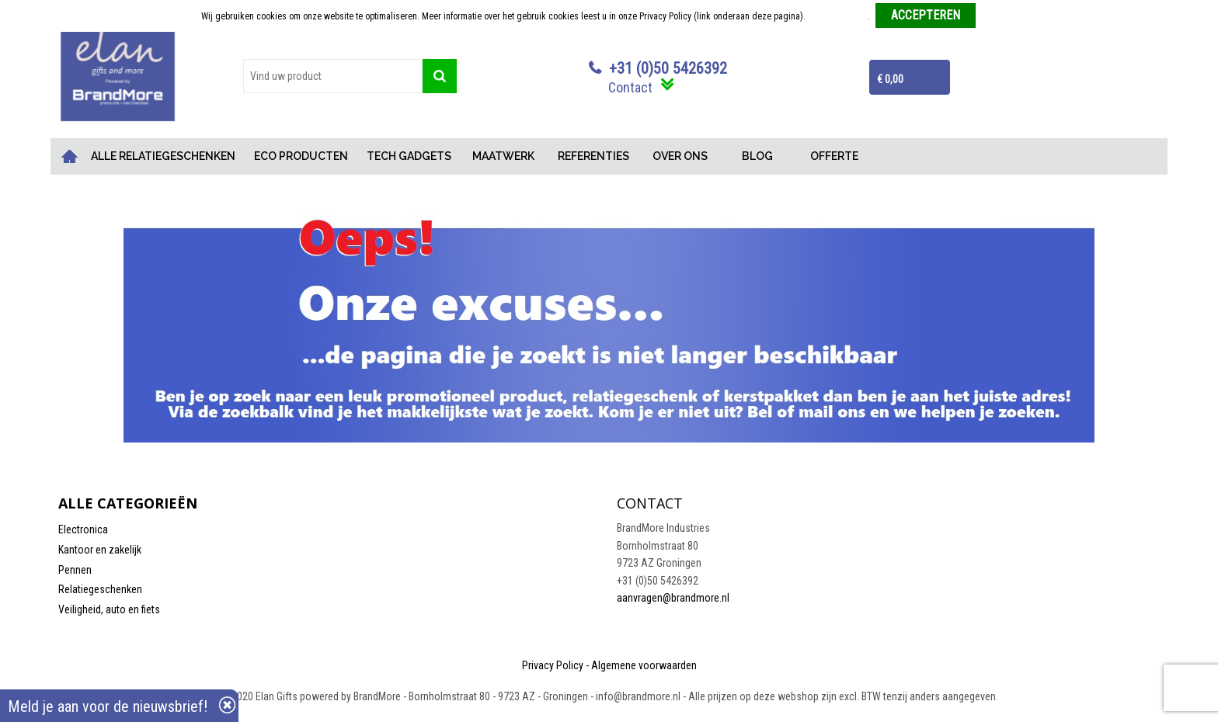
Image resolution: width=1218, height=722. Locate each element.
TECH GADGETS (409, 156)
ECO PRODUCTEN (301, 156)
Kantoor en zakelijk (99, 549)
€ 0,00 (890, 79)
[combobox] (333, 76)
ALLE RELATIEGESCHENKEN (163, 156)
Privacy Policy (552, 665)
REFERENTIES (593, 156)
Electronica (83, 529)
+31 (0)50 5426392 (668, 68)
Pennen (75, 570)
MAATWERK (503, 156)
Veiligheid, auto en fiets (109, 609)
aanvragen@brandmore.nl (673, 598)
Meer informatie (838, 16)
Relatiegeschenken (100, 589)
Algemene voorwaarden (644, 665)
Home (70, 156)
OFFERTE (834, 156)
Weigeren (999, 16)
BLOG (757, 156)
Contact (630, 87)
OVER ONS (680, 156)
